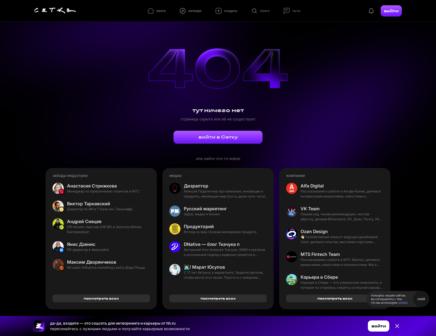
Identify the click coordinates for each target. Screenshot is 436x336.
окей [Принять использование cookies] (421, 299)
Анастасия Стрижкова (92, 186)
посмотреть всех (101, 298)
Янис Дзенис (81, 244)
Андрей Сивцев (84, 221)
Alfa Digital (312, 186)
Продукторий (199, 226)
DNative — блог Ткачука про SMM (211, 244)
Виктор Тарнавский (88, 203)
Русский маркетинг (205, 208)
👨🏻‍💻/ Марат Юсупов (204, 267)
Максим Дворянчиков (91, 262)
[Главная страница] (55, 11)
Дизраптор (196, 186)
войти (391, 11)
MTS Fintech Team (320, 254)
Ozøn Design (314, 231)
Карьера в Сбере (319, 277)
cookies (403, 303)
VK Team (310, 208)
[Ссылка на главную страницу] (38, 326)
